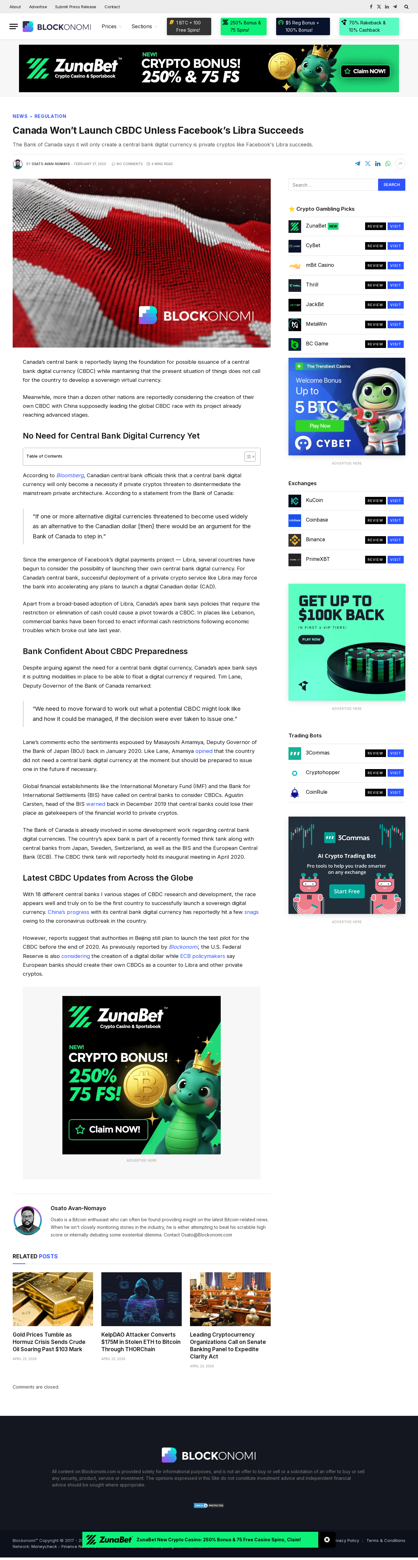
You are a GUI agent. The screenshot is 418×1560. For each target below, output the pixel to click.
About (15, 6)
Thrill (312, 284)
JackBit (315, 304)
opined (203, 751)
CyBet (313, 245)
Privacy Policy (345, 1540)
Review (375, 226)
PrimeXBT (318, 559)
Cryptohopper (323, 772)
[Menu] (14, 26)
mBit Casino (320, 265)
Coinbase (317, 520)
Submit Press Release (75, 6)
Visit (396, 226)
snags (251, 912)
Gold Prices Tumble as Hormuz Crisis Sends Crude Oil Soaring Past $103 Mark (49, 1342)
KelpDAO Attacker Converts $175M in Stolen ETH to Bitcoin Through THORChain (140, 1342)
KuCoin (314, 500)
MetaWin (316, 324)
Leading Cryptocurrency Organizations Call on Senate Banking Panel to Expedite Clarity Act (228, 1346)
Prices (109, 26)
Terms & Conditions (385, 1540)
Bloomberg (70, 475)
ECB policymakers (202, 956)
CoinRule (316, 792)
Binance (315, 539)
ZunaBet (322, 225)
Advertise (38, 6)
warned (95, 804)
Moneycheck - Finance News (60, 1546)
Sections (141, 26)
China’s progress (68, 912)
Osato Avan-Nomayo (51, 164)
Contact (112, 6)
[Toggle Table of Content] (247, 456)
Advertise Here (142, 1160)
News (20, 116)
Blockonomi (183, 947)
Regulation (50, 116)
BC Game (317, 343)
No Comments (127, 164)
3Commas (318, 752)
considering (75, 956)
